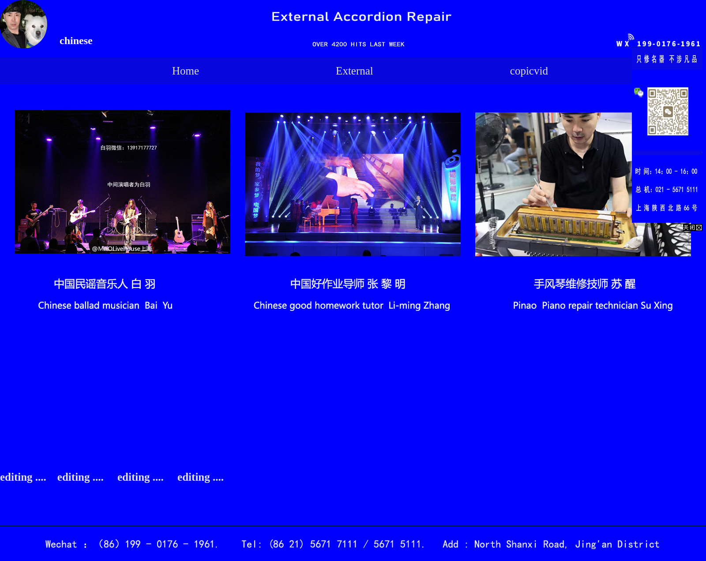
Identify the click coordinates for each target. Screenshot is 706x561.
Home (185, 71)
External (354, 71)
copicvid (529, 71)
